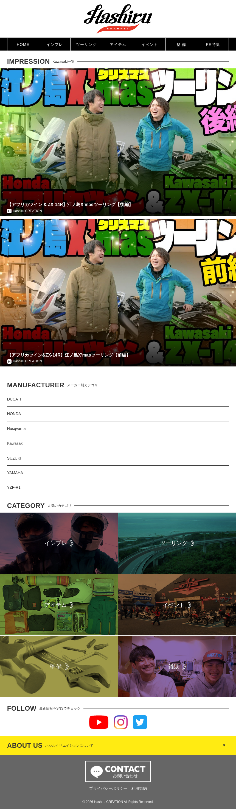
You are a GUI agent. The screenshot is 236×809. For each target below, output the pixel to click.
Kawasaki (15, 443)
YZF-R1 (14, 487)
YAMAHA (15, 473)
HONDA (14, 414)
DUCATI (14, 399)
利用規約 (139, 788)
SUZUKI (14, 458)
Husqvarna (16, 428)
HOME (23, 44)
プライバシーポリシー (108, 788)
